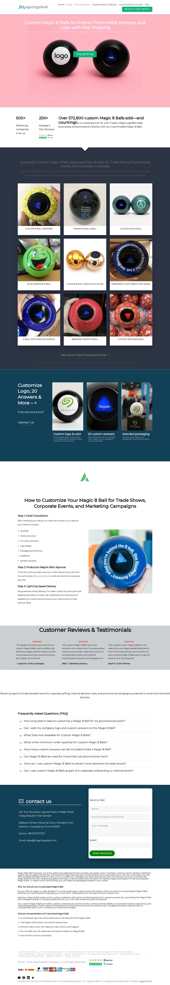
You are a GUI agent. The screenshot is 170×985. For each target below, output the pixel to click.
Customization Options (104, 4)
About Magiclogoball (50, 954)
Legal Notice (72, 956)
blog (67, 954)
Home (61, 4)
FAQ (147, 4)
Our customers (82, 4)
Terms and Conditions (31, 956)
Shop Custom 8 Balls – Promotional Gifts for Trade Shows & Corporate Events (87, 952)
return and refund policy (102, 954)
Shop (69, 4)
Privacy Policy (54, 956)
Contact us (78, 954)
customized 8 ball (28, 952)
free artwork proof (43, 576)
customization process (131, 4)
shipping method (130, 954)
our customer (26, 954)
